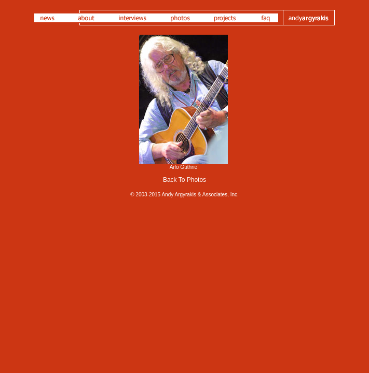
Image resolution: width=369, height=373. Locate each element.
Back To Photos (184, 179)
